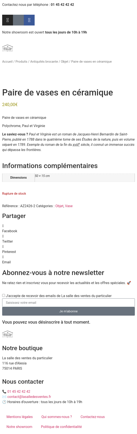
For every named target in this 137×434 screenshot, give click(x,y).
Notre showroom (19, 427)
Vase (69, 206)
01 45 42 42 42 (18, 391)
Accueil (7, 62)
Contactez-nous (93, 417)
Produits (21, 62)
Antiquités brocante (44, 62)
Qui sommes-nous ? (56, 417)
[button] (68, 228)
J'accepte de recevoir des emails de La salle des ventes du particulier (59, 296)
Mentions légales (19, 417)
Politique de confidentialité (61, 427)
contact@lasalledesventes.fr (29, 397)
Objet (64, 62)
